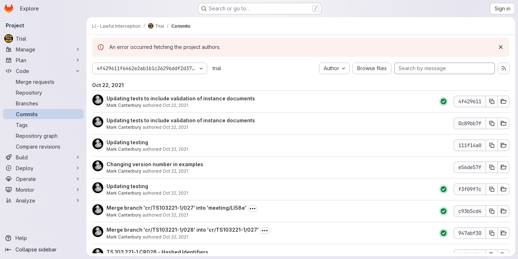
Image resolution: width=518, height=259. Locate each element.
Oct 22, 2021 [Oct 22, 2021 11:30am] (175, 171)
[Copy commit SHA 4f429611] (491, 101)
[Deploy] (43, 168)
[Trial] (43, 38)
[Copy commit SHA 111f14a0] (491, 145)
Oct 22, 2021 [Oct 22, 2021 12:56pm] (175, 127)
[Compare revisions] (43, 146)
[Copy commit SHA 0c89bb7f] (491, 123)
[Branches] (43, 103)
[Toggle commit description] (252, 208)
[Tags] (43, 125)
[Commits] (43, 114)
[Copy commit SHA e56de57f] (491, 167)
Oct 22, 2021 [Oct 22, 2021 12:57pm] (175, 105)
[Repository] (43, 92)
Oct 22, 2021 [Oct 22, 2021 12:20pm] (175, 149)
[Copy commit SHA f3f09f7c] (491, 189)
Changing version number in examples (154, 164)
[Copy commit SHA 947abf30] (491, 233)
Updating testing (127, 142)
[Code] (43, 71)
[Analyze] (43, 200)
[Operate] (43, 179)
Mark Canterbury (123, 105)
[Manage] (43, 49)
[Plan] (43, 60)
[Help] (43, 238)
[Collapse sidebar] (43, 250)
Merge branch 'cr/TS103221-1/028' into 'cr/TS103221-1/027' (182, 230)
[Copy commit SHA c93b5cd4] (491, 211)
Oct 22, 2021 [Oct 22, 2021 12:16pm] (175, 237)
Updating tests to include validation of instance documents (180, 98)
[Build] (43, 157)
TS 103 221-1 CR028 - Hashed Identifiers (157, 252)
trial (217, 68)
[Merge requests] (43, 82)
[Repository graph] (43, 136)
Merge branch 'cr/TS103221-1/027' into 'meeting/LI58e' (176, 208)
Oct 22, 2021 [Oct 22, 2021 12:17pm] (175, 215)
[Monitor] (43, 190)
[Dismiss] (500, 47)
